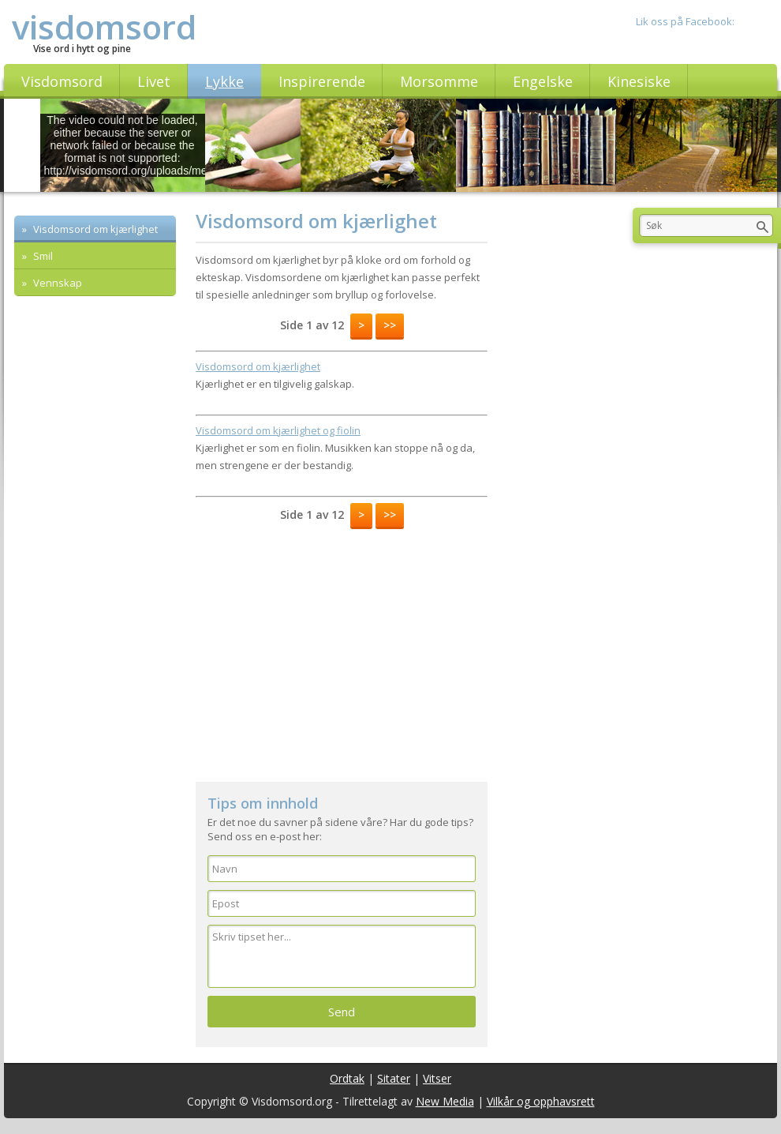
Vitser (437, 1078)
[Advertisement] (165, 403)
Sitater (393, 1078)
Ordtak (347, 1078)
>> (389, 324)
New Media (445, 1101)
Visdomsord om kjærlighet (94, 229)
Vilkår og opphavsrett (541, 1101)
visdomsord (104, 26)
